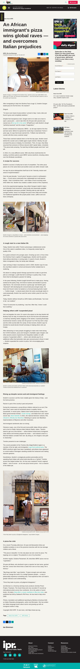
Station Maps (64, 647)
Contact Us (51, 649)
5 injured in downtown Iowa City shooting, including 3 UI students (68, 133)
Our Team (30, 647)
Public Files (31, 652)
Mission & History (32, 646)
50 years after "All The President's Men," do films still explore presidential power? (64, 105)
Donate (73, 2)
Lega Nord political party (36, 447)
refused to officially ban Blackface (13, 418)
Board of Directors (33, 648)
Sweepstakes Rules (66, 648)
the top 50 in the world (19, 123)
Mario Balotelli (15, 416)
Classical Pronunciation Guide (68, 652)
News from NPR (8, 18)
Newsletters (51, 647)
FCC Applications (32, 651)
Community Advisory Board (35, 649)
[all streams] (72, 8)
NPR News (25, 615)
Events (49, 646)
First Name (58, 71)
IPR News (66, 127)
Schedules (63, 646)
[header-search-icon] (65, 2)
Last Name (57, 77)
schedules (2, 17)
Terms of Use (64, 651)
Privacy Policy (64, 649)
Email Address (59, 66)
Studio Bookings (52, 651)
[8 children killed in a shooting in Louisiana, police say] (58, 116)
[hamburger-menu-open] (3, 2)
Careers (50, 648)
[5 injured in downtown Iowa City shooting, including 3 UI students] (58, 130)
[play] (4, 8)
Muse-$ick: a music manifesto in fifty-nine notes (29, 592)
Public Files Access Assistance (35, 653)
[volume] (9, 8)
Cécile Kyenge (26, 413)
